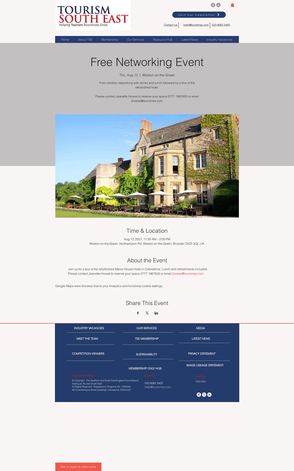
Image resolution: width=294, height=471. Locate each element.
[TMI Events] (79, 404)
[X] (204, 394)
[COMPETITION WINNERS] (89, 353)
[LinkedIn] (218, 5)
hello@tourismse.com (196, 25)
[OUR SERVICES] (148, 328)
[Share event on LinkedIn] (156, 313)
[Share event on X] (147, 313)
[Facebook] (213, 5)
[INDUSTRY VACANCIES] (89, 328)
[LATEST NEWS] (206, 338)
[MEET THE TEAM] (93, 338)
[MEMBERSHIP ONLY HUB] (148, 368)
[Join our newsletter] (199, 15)
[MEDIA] (212, 328)
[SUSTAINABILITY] (148, 354)
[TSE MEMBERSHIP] (147, 338)
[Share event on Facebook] (138, 313)
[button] (232, 5)
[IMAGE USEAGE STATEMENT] (206, 365)
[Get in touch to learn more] (78, 467)
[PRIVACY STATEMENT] (207, 353)
